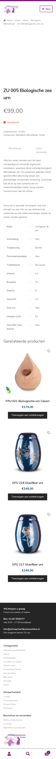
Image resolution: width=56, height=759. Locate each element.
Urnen (17, 20)
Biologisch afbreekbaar (27, 135)
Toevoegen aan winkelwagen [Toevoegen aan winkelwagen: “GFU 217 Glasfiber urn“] (27, 578)
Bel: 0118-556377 (14, 619)
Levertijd (7, 723)
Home (9, 20)
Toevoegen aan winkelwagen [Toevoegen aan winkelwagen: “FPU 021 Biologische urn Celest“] (27, 415)
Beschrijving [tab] (15, 148)
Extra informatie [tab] (41, 150)
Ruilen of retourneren (13, 720)
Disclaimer (8, 708)
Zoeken (28, 754)
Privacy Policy (9, 704)
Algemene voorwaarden (14, 727)
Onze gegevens (10, 700)
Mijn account (9, 754)
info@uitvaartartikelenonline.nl (21, 629)
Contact (6, 696)
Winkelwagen (43, 751)
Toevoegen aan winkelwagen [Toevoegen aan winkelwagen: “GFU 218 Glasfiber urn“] (27, 496)
